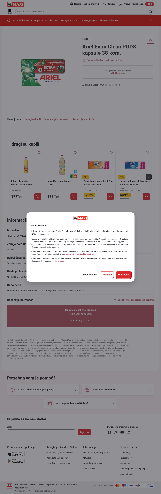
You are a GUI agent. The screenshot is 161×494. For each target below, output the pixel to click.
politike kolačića (58, 261)
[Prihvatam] (123, 274)
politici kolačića (87, 254)
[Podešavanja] (90, 274)
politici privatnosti (73, 254)
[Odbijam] (107, 274)
